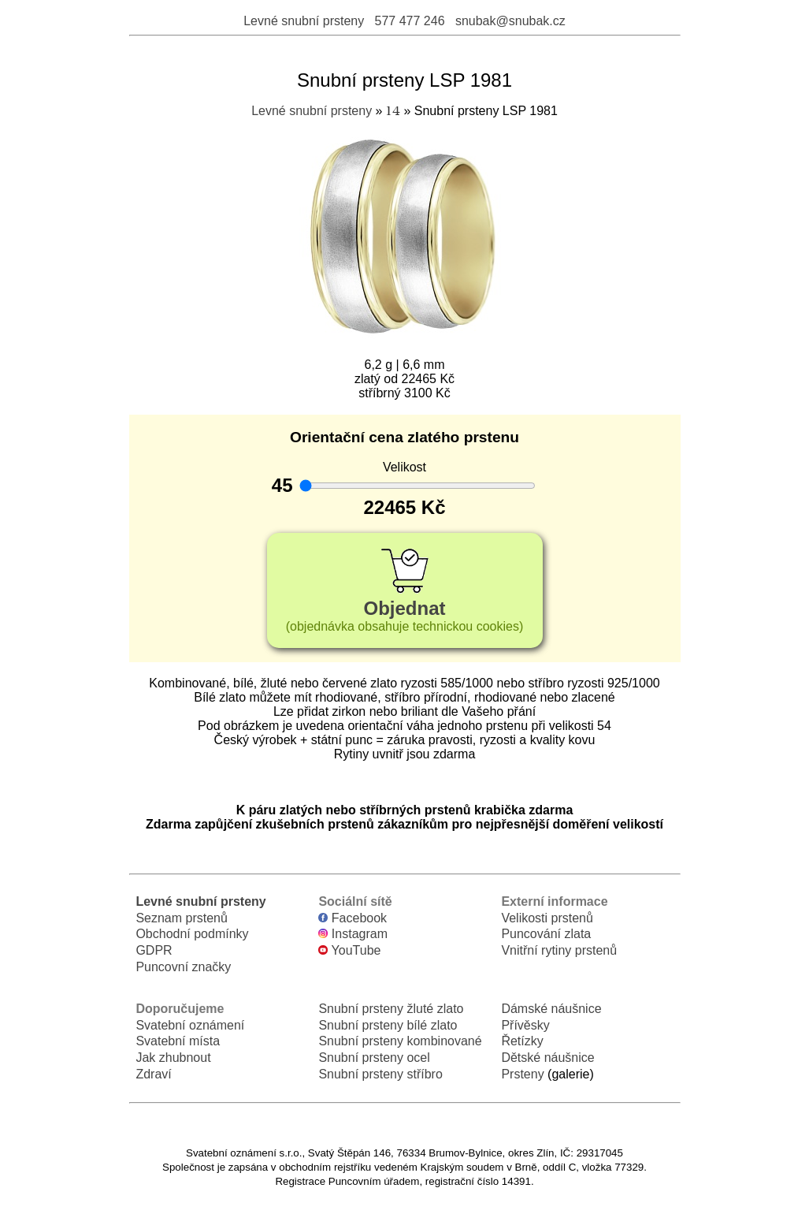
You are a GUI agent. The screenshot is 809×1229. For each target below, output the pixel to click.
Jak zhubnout (172, 1057)
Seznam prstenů (181, 918)
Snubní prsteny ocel (373, 1057)
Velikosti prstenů (547, 918)
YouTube (349, 950)
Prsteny (522, 1074)
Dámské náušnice (551, 1008)
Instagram (353, 933)
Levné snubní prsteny (303, 21)
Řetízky (522, 1041)
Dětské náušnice (547, 1057)
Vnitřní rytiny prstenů (559, 950)
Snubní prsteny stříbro (380, 1074)
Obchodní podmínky (191, 933)
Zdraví (153, 1074)
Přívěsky (525, 1025)
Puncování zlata (546, 933)
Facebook (352, 918)
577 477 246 (410, 21)
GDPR (153, 950)
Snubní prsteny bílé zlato (387, 1025)
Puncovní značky (183, 967)
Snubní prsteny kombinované (399, 1041)
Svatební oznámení (189, 1025)
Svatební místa (177, 1041)
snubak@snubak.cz (510, 21)
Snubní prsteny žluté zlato (390, 1008)
